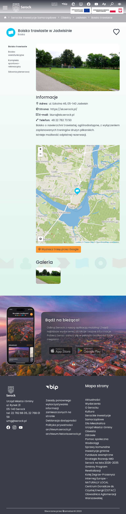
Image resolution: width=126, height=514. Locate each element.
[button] (77, 191)
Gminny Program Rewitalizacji (96, 468)
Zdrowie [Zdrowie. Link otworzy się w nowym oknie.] (90, 435)
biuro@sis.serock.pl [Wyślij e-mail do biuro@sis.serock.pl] (62, 115)
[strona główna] (5, 18)
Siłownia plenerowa (18, 71)
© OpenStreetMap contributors (106, 242)
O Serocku (91, 407)
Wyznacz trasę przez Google (58, 249)
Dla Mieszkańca (95, 423)
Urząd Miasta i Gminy (98, 427)
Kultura (89, 411)
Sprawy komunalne (97, 447)
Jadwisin (81, 18)
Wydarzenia (92, 404)
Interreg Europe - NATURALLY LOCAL (96, 480)
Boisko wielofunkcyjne (16, 53)
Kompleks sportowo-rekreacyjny (14, 63)
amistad (68, 511)
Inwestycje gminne (97, 451)
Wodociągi (92, 443)
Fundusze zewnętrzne (99, 455)
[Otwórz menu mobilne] (5, 7)
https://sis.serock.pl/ (63, 109)
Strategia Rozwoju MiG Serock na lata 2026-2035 (101, 461)
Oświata (90, 431)
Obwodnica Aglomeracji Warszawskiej (100, 496)
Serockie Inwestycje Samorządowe (33, 18)
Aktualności (92, 400)
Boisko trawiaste (101, 18)
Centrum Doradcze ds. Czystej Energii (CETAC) (100, 488)
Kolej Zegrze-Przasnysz (100, 474)
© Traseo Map (88, 242)
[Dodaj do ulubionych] (116, 32)
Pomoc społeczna (96, 439)
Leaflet (78, 242)
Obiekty (66, 18)
